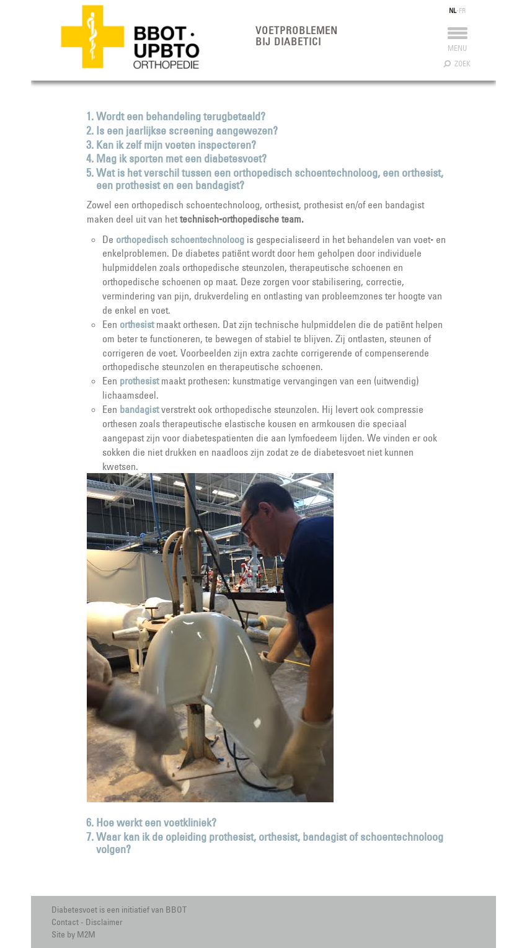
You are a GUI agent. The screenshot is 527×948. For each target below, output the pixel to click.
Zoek (457, 63)
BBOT (176, 909)
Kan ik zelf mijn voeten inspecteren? (176, 145)
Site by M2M (73, 934)
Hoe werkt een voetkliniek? (156, 822)
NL (452, 10)
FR (462, 10)
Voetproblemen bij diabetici (296, 36)
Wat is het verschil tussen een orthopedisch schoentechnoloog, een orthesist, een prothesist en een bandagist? (269, 179)
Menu (457, 43)
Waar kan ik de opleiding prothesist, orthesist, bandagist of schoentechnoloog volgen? (269, 843)
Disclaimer (104, 922)
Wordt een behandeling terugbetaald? (180, 116)
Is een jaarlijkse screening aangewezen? (187, 130)
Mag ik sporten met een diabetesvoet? (181, 158)
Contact (65, 922)
